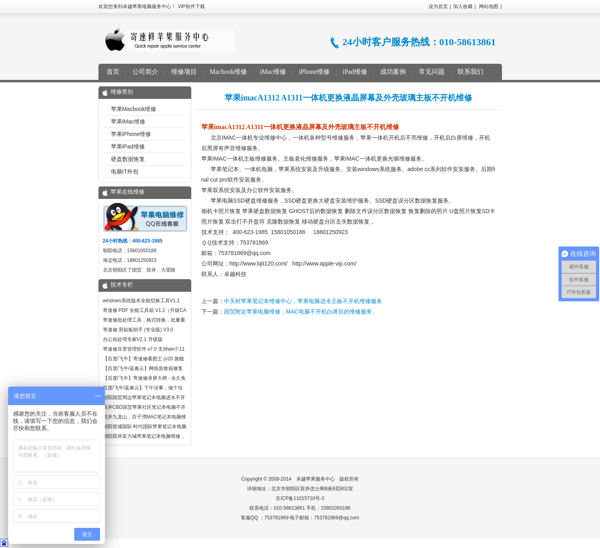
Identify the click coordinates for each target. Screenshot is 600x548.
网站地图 (488, 6)
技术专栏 (122, 285)
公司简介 (145, 71)
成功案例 (393, 71)
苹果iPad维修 (128, 146)
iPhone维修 (314, 71)
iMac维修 (273, 71)
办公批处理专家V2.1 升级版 (133, 339)
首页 (113, 71)
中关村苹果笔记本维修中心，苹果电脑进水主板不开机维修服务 (303, 301)
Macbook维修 (228, 71)
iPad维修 (355, 71)
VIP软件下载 (191, 6)
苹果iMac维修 (128, 121)
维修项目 (184, 71)
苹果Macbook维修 (134, 109)
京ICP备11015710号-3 (300, 498)
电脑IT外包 (124, 171)
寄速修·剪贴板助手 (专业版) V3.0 (138, 330)
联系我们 (470, 71)
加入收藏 (462, 6)
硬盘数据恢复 (128, 159)
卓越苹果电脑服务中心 (170, 39)
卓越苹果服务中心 (315, 479)
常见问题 (432, 71)
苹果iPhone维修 (131, 134)
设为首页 (438, 6)
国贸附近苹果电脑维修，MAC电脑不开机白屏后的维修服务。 (301, 311)
